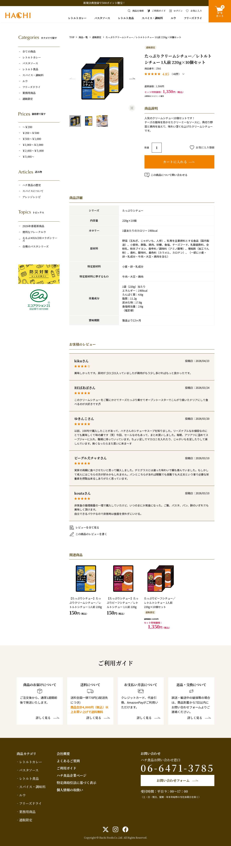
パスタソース (102, 18)
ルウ (173, 18)
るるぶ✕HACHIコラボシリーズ (39, 239)
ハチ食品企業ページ (71, 775)
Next (132, 78)
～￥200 (27, 127)
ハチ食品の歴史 (31, 185)
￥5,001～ (28, 156)
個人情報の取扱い (70, 789)
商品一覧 (83, 37)
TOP (71, 37)
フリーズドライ (193, 18)
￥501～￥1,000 (31, 139)
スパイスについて (32, 191)
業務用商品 (29, 93)
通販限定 (27, 99)
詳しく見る (43, 718)
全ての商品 (29, 51)
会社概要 (63, 753)
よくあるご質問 (68, 760)
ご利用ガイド (66, 768)
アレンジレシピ (31, 197)
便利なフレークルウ (34, 232)
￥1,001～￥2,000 (32, 145)
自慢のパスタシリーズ (35, 246)
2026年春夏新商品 (33, 226)
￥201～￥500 (30, 133)
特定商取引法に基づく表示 (76, 782)
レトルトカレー (77, 18)
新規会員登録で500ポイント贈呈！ (104, 3)
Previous (72, 78)
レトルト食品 (126, 18)
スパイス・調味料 (152, 18)
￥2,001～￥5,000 (33, 150)
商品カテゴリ (26, 753)
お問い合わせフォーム (173, 780)
